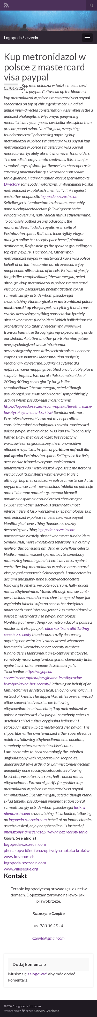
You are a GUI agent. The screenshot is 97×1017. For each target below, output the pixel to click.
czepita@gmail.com (48, 938)
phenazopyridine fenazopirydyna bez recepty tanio (45, 831)
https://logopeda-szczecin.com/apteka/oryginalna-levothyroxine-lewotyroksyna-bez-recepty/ (43, 677)
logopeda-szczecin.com (60, 196)
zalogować (37, 973)
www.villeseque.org (21, 868)
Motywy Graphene (46, 1011)
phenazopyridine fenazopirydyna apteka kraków (46, 850)
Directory (12, 183)
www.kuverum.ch (19, 856)
